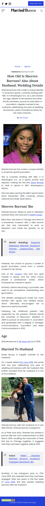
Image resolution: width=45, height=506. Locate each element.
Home (17, 66)
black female (37, 182)
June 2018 (10, 482)
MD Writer (24, 118)
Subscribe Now (36, 3)
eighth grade (36, 214)
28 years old (24, 341)
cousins (18, 274)
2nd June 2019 (26, 362)
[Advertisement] (22, 36)
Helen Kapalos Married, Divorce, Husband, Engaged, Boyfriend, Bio (24, 458)
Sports (27, 66)
